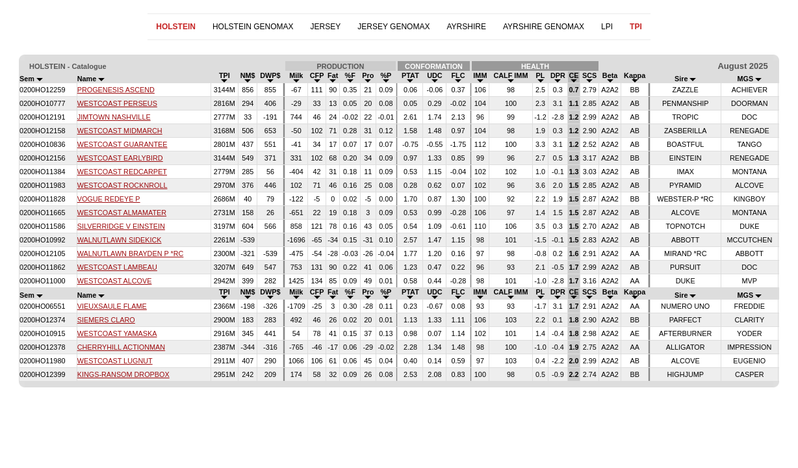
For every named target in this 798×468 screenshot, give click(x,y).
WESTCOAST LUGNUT (115, 361)
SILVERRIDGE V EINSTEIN (121, 226)
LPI (607, 26)
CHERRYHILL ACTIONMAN (121, 347)
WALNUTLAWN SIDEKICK (119, 240)
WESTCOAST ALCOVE (114, 281)
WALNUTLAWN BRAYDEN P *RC (130, 253)
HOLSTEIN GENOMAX (253, 26)
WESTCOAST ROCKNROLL (122, 185)
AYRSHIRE (465, 26)
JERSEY (326, 26)
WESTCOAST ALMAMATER (121, 212)
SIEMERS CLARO (106, 320)
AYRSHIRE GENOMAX (543, 26)
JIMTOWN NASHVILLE (114, 117)
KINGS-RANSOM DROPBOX (123, 374)
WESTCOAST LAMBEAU (117, 267)
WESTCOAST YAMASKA (117, 333)
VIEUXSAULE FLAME (112, 306)
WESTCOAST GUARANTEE (122, 144)
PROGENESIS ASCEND (116, 90)
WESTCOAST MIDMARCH (119, 131)
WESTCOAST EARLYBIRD (120, 158)
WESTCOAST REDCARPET (122, 172)
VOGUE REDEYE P (108, 199)
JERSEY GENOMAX (393, 26)
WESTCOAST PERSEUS (117, 103)
